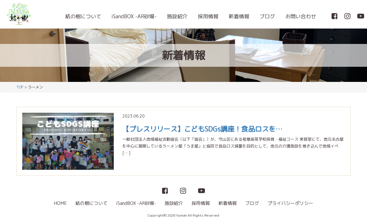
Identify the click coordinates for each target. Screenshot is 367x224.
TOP (19, 87)
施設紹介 (177, 16)
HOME (60, 203)
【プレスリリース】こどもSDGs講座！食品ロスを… (202, 129)
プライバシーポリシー (290, 203)
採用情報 (208, 16)
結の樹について (83, 16)
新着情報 (239, 16)
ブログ (267, 16)
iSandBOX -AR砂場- (134, 16)
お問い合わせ (300, 16)
